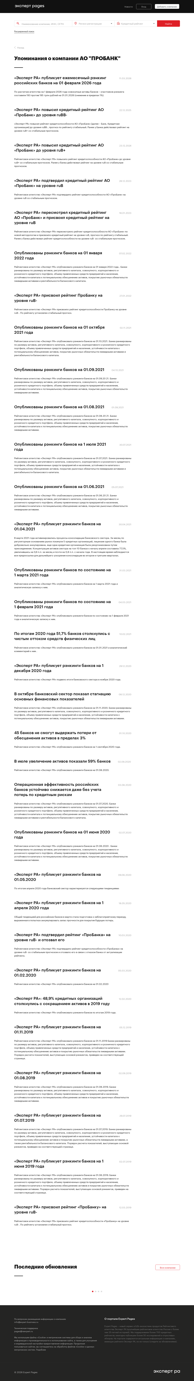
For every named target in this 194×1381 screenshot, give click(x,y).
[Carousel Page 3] (98, 1291)
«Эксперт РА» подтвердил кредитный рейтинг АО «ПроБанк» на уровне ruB (62, 183)
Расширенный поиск (24, 31)
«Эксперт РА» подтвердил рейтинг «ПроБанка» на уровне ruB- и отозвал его (62, 937)
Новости (128, 6)
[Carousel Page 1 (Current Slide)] (92, 1291)
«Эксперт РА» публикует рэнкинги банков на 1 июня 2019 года (59, 1163)
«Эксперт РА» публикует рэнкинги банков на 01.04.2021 (57, 526)
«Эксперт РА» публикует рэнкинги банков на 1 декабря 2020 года (59, 668)
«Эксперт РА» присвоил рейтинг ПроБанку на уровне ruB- (58, 297)
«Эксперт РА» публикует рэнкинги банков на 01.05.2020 (57, 877)
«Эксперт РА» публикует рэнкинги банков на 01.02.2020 (57, 972)
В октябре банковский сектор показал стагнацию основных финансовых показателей (62, 696)
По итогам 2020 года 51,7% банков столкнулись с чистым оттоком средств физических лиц (62, 636)
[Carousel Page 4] (101, 1291)
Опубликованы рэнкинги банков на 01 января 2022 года (58, 255)
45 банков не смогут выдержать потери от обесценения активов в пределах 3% (55, 735)
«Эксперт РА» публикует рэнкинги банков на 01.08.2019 (57, 1075)
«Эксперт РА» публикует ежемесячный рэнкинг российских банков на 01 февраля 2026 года (60, 80)
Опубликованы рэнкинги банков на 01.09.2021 (59, 369)
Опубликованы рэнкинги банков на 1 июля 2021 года (60, 446)
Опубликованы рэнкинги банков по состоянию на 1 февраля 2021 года (62, 604)
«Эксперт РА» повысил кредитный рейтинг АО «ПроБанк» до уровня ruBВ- (59, 112)
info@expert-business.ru (26, 1321)
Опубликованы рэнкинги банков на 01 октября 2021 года (59, 329)
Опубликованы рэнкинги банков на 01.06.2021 (59, 486)
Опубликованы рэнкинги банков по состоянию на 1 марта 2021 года (62, 572)
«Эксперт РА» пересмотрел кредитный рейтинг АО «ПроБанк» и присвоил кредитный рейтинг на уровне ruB (61, 217)
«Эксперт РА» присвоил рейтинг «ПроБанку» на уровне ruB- (60, 1209)
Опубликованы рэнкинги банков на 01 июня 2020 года (62, 834)
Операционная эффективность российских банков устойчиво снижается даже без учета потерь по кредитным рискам (57, 789)
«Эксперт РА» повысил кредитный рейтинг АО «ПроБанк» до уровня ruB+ (59, 147)
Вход (143, 6)
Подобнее (41, 1349)
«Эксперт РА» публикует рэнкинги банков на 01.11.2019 (57, 1029)
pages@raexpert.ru (23, 1331)
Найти (168, 23)
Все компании (167, 1267)
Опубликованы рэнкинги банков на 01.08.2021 (59, 406)
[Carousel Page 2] (95, 1291)
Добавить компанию (167, 6)
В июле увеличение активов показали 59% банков (62, 761)
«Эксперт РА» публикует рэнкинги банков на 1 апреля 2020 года (59, 905)
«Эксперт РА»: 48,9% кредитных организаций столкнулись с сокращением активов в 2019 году (62, 1001)
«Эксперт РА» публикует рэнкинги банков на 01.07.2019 (57, 1117)
